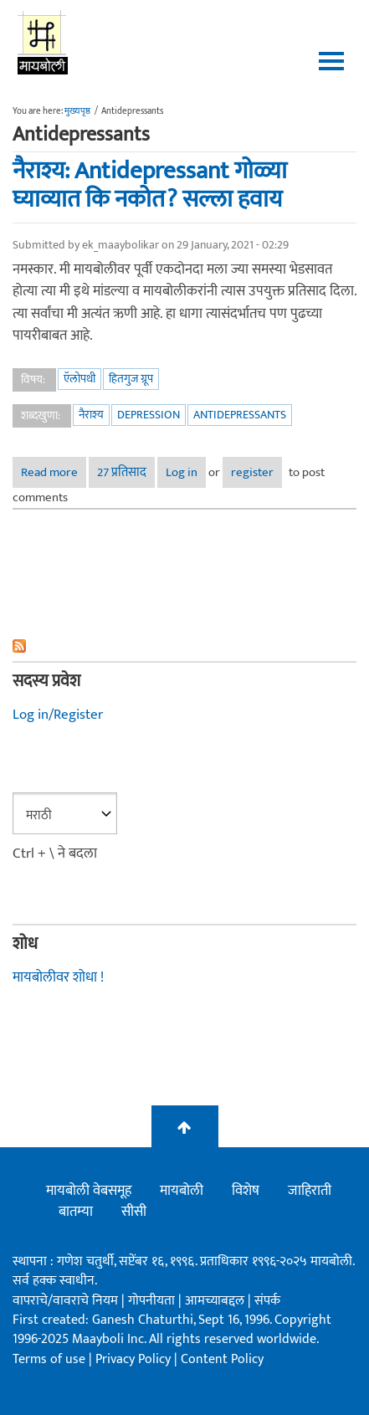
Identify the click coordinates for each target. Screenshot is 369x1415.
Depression (148, 414)
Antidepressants (239, 414)
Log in (181, 472)
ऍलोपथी (79, 378)
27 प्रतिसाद (121, 472)
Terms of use (49, 1359)
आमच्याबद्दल (216, 1300)
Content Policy (222, 1359)
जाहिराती (309, 1190)
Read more (53, 475)
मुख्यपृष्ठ (77, 111)
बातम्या (76, 1211)
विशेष (245, 1190)
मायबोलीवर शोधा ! (58, 977)
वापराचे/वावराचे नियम (65, 1300)
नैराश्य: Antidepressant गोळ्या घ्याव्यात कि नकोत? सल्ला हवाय (150, 185)
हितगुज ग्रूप (131, 378)
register (252, 472)
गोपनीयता (153, 1300)
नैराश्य (91, 414)
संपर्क (267, 1300)
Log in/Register (58, 714)
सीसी (133, 1211)
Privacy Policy (134, 1359)
